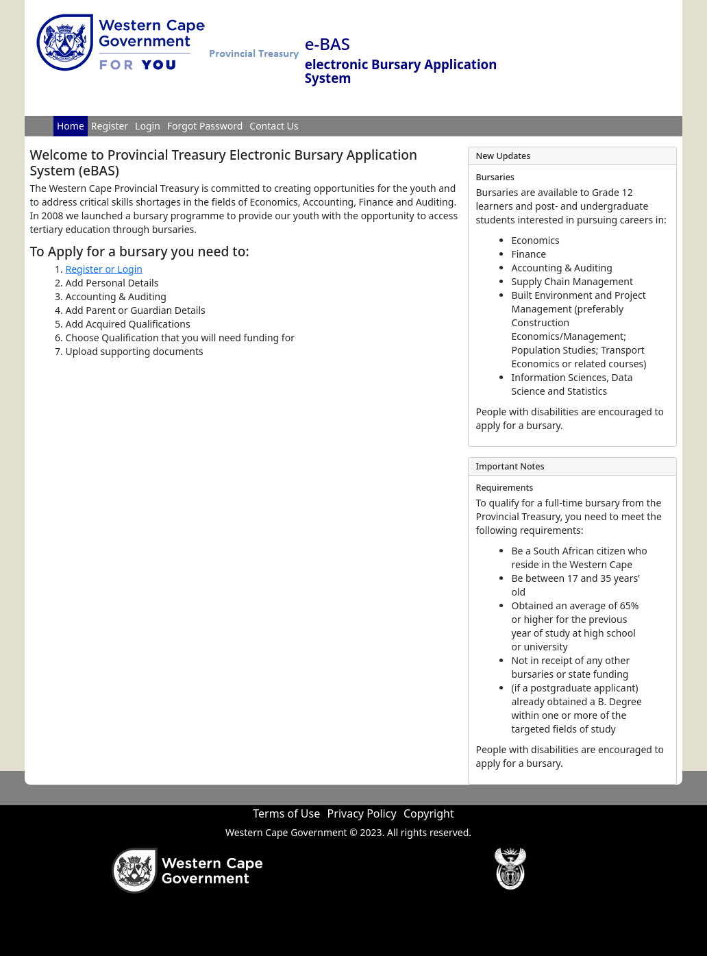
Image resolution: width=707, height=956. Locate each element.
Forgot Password (205, 125)
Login (147, 125)
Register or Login (104, 268)
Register (109, 125)
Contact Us (273, 125)
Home (70, 125)
